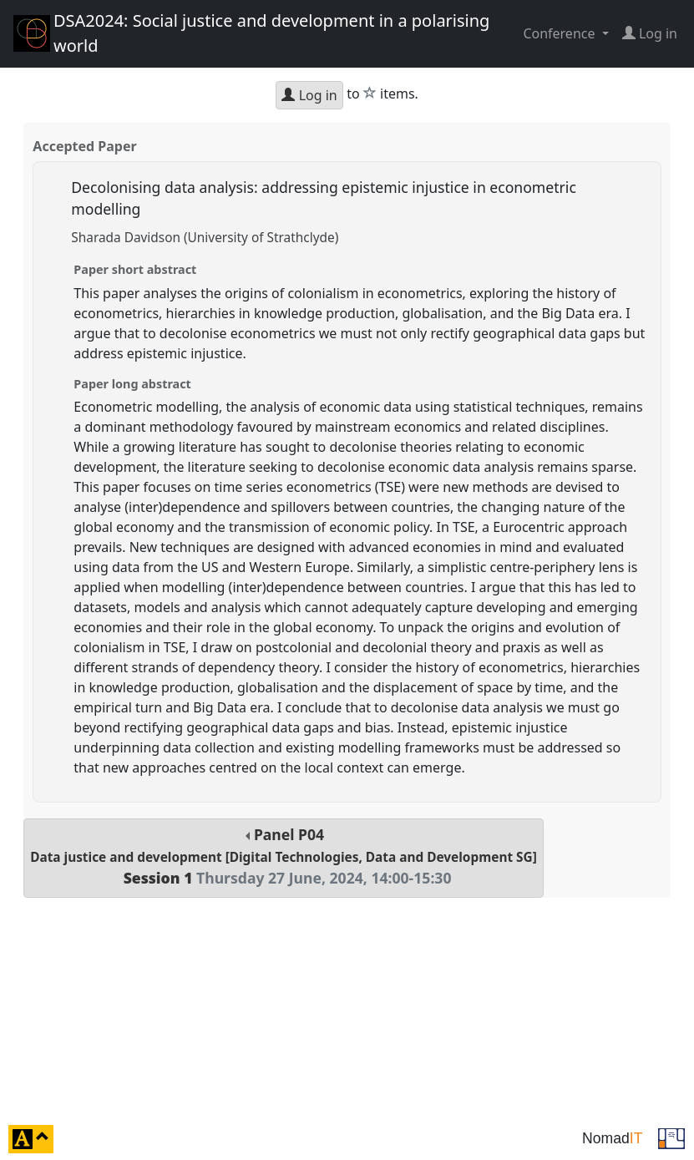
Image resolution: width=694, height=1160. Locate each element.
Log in (309, 95)
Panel (283, 856)
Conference (560, 33)
